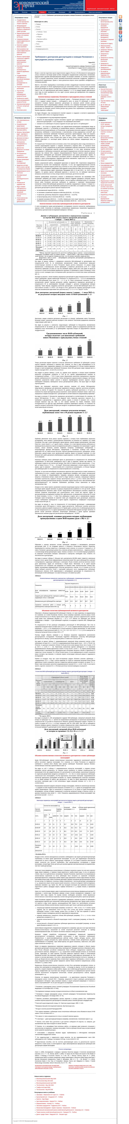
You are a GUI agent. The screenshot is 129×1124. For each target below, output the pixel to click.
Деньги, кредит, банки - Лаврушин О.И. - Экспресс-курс (51, 1114)
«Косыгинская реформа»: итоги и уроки (106, 96)
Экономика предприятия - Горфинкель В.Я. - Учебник (51, 1105)
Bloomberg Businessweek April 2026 (46, 1083)
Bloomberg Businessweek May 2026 (46, 1078)
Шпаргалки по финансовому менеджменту (104, 35)
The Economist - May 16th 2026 (45, 1085)
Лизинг (103, 161)
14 (88, 643)
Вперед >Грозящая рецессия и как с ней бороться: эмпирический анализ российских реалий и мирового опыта (82, 1067)
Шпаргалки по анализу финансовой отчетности (107, 59)
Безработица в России (107, 194)
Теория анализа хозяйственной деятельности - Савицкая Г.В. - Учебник (56, 1112)
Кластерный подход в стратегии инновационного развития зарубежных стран (23, 69)
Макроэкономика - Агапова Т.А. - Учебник (48, 1103)
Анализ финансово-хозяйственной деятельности (22, 199)
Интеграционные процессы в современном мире (22, 155)
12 (66, 626)
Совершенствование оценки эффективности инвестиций (23, 41)
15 (49, 982)
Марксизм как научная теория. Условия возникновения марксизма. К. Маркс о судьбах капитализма (107, 145)
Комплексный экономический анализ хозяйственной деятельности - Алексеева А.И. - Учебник (62, 1110)
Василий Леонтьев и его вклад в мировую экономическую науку (107, 90)
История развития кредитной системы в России (107, 153)
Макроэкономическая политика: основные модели (107, 131)
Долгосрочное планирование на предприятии (22, 143)
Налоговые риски (22, 110)
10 (46, 482)
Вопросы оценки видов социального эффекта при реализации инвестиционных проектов (23, 60)
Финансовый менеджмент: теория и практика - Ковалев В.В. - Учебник (56, 1108)
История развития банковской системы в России (107, 177)
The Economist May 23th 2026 (44, 1081)
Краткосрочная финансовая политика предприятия (107, 137)
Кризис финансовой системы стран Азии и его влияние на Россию (107, 186)
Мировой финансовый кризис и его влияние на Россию (23, 35)
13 (62, 631)
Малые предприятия (106, 163)
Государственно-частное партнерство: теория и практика (23, 21)
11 (71, 618)
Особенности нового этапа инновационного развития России (23, 100)
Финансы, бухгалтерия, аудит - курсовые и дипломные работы (23, 134)
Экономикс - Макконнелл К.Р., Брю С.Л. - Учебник (50, 1094)
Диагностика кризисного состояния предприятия (23, 149)
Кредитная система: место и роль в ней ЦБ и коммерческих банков (23, 167)
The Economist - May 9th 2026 (44, 1089)
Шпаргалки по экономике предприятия (104, 25)
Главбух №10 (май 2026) (43, 1087)
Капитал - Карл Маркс (42, 1099)
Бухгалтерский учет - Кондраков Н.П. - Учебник (49, 1097)
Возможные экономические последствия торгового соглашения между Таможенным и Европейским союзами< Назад (48, 1067)
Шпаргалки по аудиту (107, 43)
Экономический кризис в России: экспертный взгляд (23, 106)
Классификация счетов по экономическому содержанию (107, 167)
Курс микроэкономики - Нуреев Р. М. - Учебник (49, 1101)
